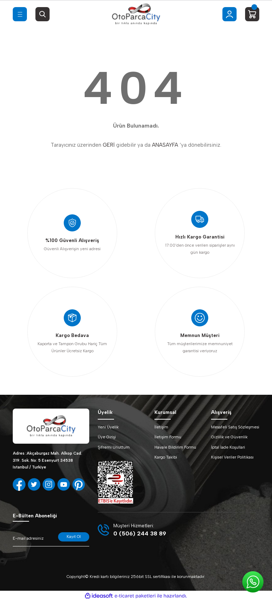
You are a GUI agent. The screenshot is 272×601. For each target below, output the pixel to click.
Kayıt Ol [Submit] (74, 536)
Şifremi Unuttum (114, 447)
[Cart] (252, 14)
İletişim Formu (167, 436)
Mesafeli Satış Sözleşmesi (235, 427)
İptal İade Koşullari (228, 447)
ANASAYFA (165, 145)
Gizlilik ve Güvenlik (229, 436)
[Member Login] (229, 14)
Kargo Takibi (165, 457)
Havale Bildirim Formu (175, 447)
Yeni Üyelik (108, 427)
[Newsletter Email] (51, 539)
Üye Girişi (107, 436)
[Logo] (136, 14)
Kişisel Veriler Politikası (232, 457)
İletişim (161, 427)
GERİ (109, 145)
